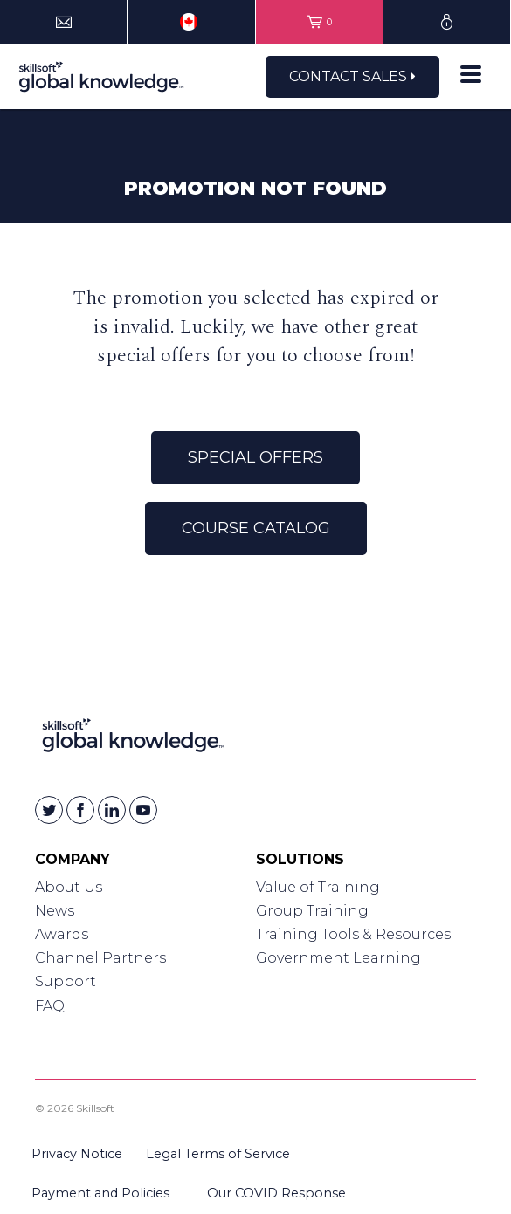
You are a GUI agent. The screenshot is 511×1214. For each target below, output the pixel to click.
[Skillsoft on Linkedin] (112, 810)
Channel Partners (100, 958)
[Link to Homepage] (133, 738)
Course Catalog (256, 528)
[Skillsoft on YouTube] (143, 810)
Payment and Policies (100, 1193)
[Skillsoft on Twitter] (49, 810)
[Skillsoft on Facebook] (80, 810)
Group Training (312, 910)
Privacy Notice (76, 1154)
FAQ (50, 1006)
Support (65, 981)
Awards (61, 934)
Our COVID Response (276, 1193)
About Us (68, 887)
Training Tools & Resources (353, 934)
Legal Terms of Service (218, 1154)
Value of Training (318, 887)
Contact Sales (352, 76)
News (54, 910)
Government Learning (338, 958)
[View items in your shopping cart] (319, 22)
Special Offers (255, 457)
